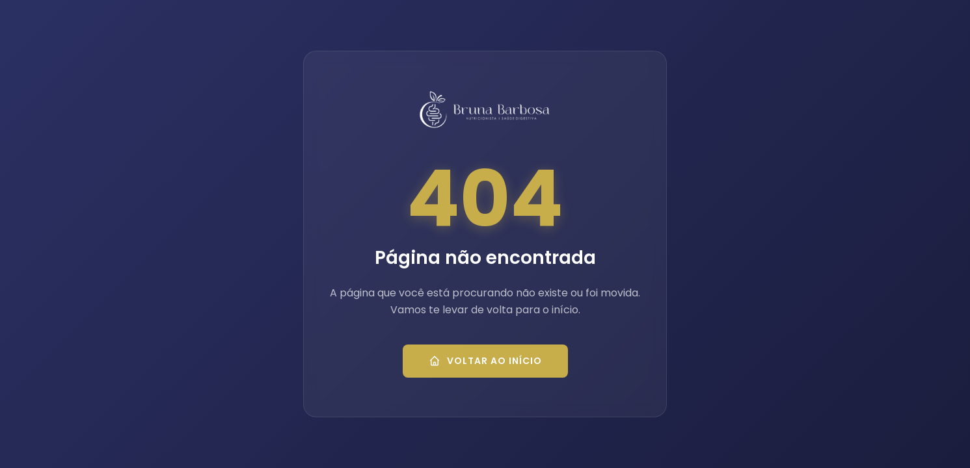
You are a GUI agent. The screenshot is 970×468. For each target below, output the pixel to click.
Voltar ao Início (485, 360)
